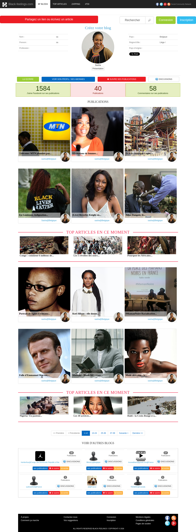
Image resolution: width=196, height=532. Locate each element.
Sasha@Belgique (49, 220)
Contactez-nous (70, 517)
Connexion (166, 20)
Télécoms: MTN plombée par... (35, 153)
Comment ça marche (30, 520)
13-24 (94, 433)
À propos (25, 517)
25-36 (103, 433)
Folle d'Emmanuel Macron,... (34, 375)
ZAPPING (75, 4)
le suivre (54, 468)
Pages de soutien (143, 524)
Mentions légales (143, 517)
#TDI (87, 4)
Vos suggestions (71, 520)
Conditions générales (145, 520)
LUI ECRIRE (28, 79)
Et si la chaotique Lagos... (139, 153)
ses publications (40, 468)
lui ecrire (64, 468)
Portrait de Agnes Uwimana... (34, 313)
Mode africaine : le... (136, 375)
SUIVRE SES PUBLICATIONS (121, 79)
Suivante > (123, 433)
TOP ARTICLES (60, 4)
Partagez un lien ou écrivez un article (49, 19)
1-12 (86, 433)
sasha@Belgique (48, 159)
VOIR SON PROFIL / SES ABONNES (68, 79)
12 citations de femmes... (85, 153)
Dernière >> (138, 433)
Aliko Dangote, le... (136, 215)
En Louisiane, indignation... (33, 215)
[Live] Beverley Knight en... (86, 215)
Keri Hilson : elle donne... (85, 313)
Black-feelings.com (17, 4)
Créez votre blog (98, 28)
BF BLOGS (43, 4)
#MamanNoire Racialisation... (141, 313)
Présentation (98, 68)
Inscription (186, 20)
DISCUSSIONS (163, 79)
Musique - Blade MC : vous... (87, 375)
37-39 (112, 433)
